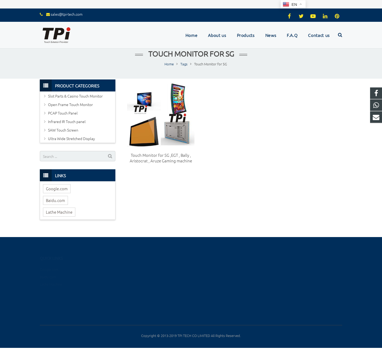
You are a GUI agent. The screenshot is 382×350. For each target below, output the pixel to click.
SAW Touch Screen (63, 130)
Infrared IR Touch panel (67, 121)
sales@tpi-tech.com (67, 14)
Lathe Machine (59, 212)
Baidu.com (55, 200)
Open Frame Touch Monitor (70, 104)
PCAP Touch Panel (63, 113)
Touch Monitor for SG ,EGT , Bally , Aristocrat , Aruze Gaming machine (161, 157)
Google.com (57, 188)
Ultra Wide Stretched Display (71, 138)
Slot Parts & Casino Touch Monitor (75, 96)
